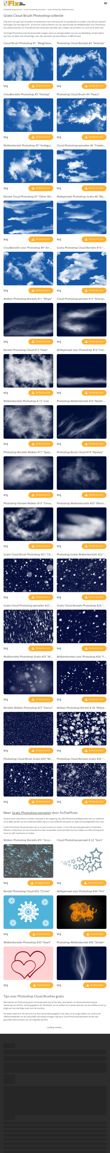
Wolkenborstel (42, 85)
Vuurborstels (96, 933)
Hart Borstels (43, 985)
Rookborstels (96, 985)
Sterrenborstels (95, 882)
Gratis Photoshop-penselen (31, 813)
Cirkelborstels (43, 933)
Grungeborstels (42, 882)
